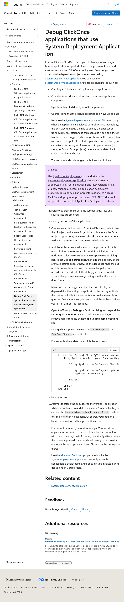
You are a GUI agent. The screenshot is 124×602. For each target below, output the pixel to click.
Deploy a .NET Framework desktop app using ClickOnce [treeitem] (24, 106)
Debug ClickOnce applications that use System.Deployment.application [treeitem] (24, 302)
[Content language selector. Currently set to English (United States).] (18, 579)
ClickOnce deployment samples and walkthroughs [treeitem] (23, 196)
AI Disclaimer (10, 587)
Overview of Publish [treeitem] (19, 56)
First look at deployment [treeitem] (21, 51)
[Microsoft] (6, 4)
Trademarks (102, 587)
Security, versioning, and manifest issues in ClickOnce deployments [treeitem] (25, 272)
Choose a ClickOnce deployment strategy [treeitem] (22, 152)
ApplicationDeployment (67, 176)
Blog (44, 587)
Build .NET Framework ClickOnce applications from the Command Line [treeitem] (25, 134)
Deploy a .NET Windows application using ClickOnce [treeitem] (24, 93)
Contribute (57, 587)
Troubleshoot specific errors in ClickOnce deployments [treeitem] (24, 287)
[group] (85, 372)
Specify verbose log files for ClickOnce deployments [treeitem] (23, 239)
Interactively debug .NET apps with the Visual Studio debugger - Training (82, 541)
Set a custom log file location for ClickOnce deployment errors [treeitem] (25, 226)
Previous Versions (29, 587)
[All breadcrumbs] (48, 24)
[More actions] (117, 24)
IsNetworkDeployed (71, 455)
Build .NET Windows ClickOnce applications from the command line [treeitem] (25, 119)
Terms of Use (86, 587)
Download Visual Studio (106, 13)
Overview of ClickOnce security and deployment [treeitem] (24, 77)
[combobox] (20, 29)
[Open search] (109, 4)
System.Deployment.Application (63, 78)
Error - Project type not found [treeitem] (25, 315)
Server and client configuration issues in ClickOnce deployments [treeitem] (25, 255)
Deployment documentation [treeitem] (20, 41)
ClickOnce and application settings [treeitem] (24, 166)
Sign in (116, 4)
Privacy (70, 587)
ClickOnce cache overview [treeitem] (24, 159)
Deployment (59, 24)
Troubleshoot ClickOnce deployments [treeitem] (20, 213)
